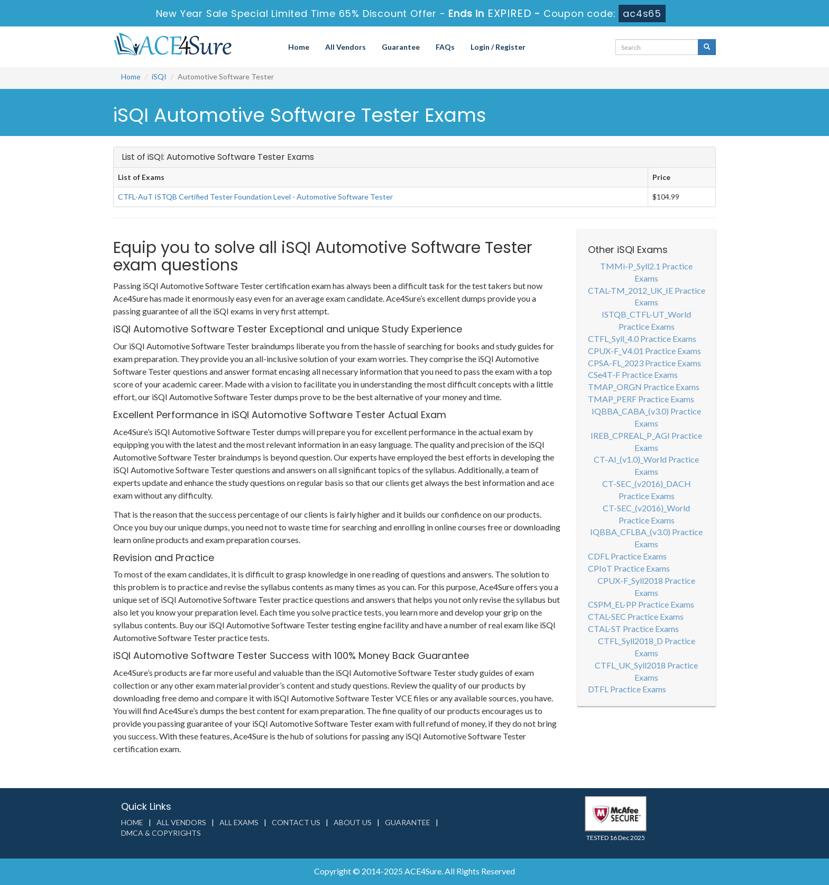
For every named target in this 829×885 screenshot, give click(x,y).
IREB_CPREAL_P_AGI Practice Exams (646, 441)
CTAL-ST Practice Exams (633, 629)
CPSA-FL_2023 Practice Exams (644, 363)
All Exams (239, 822)
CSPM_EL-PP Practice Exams (641, 604)
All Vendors (345, 46)
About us (353, 822)
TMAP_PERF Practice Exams (641, 399)
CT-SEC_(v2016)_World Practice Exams (646, 514)
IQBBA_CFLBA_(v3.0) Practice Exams (646, 538)
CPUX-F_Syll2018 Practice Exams (646, 586)
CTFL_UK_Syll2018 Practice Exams (646, 671)
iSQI (159, 76)
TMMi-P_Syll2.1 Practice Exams (646, 272)
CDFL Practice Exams (627, 556)
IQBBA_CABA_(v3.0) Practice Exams (646, 417)
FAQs (445, 46)
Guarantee (401, 46)
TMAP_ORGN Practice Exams (643, 387)
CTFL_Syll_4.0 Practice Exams (642, 338)
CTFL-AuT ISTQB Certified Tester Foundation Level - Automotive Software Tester (255, 196)
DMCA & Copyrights (161, 832)
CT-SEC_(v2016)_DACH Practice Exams (646, 489)
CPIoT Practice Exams (629, 568)
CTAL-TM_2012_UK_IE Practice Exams (646, 296)
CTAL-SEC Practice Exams (636, 616)
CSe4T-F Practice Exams (633, 374)
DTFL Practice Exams (627, 689)
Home (298, 46)
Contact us (296, 822)
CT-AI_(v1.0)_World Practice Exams (646, 465)
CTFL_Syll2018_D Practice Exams (646, 647)
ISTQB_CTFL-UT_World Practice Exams (646, 320)
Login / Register (498, 46)
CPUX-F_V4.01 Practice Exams (644, 351)
